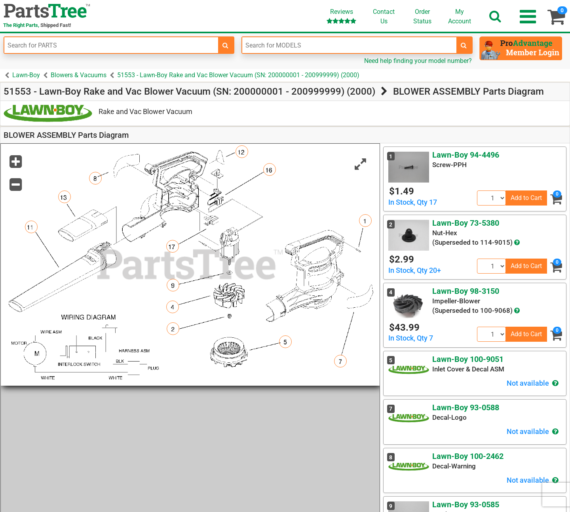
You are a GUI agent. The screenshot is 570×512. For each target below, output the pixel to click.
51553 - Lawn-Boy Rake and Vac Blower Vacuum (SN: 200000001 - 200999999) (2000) (238, 75)
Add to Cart (526, 198)
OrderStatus (422, 16)
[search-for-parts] (226, 45)
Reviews (341, 16)
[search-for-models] (464, 45)
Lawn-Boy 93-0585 (465, 504)
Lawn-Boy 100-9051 (468, 359)
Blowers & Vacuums (78, 75)
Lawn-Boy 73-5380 (465, 223)
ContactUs (384, 16)
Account (459, 16)
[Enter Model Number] (349, 45)
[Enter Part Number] (111, 45)
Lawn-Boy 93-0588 (465, 407)
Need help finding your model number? (418, 61)
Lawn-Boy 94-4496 (465, 155)
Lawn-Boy (26, 75)
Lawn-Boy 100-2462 (468, 456)
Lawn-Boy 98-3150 (465, 291)
